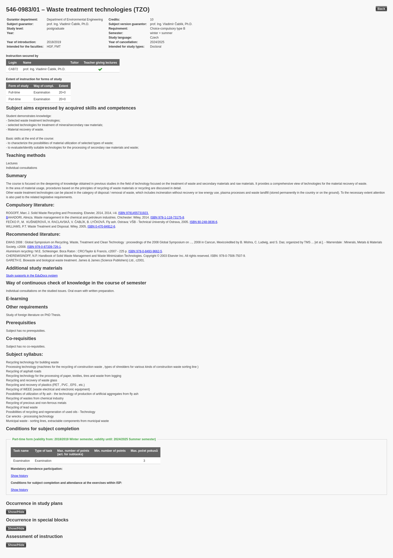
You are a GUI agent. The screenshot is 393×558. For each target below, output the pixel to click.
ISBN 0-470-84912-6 (101, 226)
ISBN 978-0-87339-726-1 (44, 247)
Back (381, 9)
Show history (19, 476)
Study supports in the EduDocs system (32, 275)
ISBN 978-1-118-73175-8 (167, 217)
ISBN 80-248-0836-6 (203, 222)
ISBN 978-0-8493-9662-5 (145, 251)
